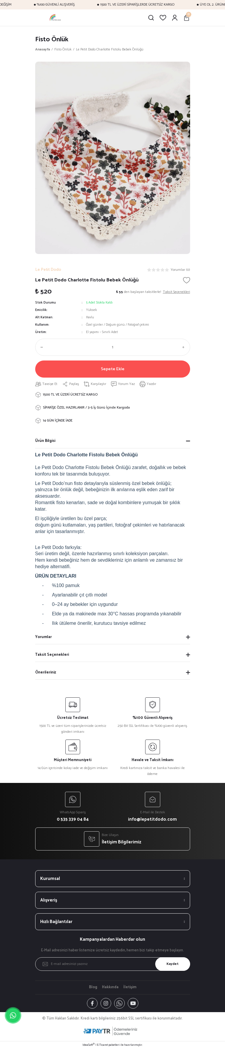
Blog (93, 987)
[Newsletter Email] (112, 964)
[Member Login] (174, 17)
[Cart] (186, 17)
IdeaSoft (88, 1045)
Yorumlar (43, 637)
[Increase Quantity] (184, 347)
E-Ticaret (102, 1045)
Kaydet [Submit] (172, 964)
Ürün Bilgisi (45, 441)
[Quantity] (112, 347)
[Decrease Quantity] (40, 347)
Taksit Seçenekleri (52, 655)
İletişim (129, 987)
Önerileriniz (45, 672)
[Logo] (55, 18)
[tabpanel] (112, 158)
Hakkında (110, 987)
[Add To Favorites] (186, 280)
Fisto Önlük (51, 39)
